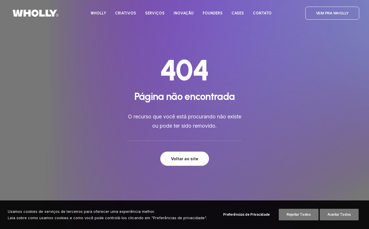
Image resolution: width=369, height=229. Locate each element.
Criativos (125, 14)
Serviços (155, 14)
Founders (213, 14)
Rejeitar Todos (299, 221)
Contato (262, 14)
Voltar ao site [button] (184, 148)
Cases (237, 14)
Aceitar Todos (339, 221)
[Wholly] (33, 14)
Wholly (98, 14)
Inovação (184, 14)
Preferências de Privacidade (246, 221)
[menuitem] (98, 14)
